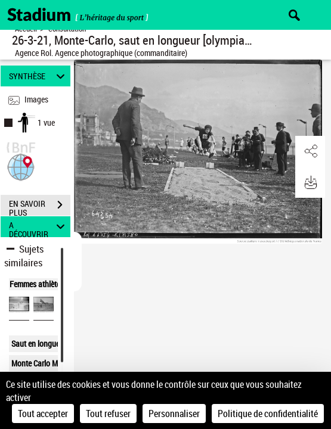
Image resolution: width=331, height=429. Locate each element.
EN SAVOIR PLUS (39, 206)
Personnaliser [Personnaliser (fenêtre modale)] (174, 413)
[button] (21, 166)
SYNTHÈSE (38, 76)
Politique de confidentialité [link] (268, 413)
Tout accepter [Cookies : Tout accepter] (43, 413)
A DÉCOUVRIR (38, 226)
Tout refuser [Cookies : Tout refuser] (108, 413)
